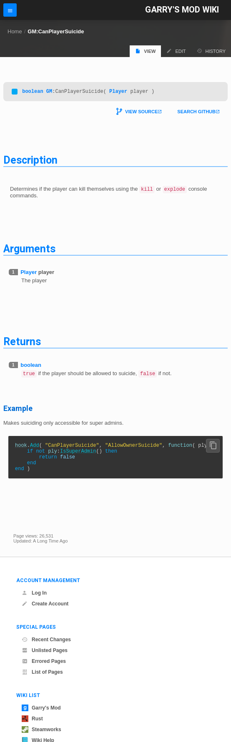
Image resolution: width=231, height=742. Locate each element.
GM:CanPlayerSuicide (56, 31)
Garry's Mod (41, 708)
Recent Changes (46, 639)
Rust (32, 718)
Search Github (196, 112)
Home (15, 31)
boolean (32, 92)
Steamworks (41, 729)
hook (21, 448)
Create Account (45, 603)
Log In (34, 593)
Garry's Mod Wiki (182, 10)
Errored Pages (44, 661)
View (145, 51)
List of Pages (42, 672)
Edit (176, 51)
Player (118, 92)
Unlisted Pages (45, 650)
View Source (141, 112)
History (211, 51)
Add (34, 448)
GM (49, 92)
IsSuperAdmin (78, 455)
